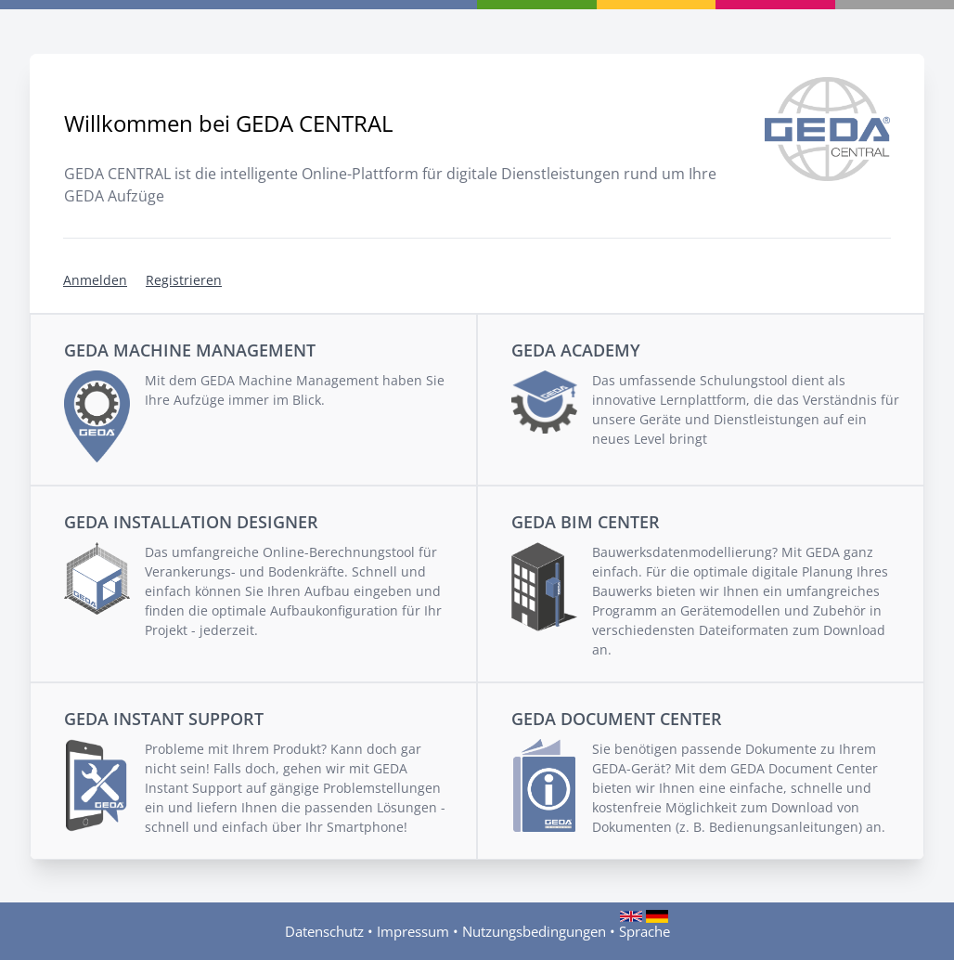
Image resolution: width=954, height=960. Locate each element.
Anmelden (95, 280)
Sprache (644, 931)
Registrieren (184, 280)
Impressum (413, 931)
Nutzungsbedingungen (534, 931)
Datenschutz (324, 931)
